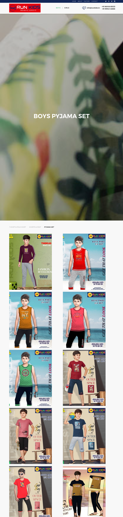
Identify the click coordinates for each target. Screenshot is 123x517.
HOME (74, 1)
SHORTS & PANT (35, 227)
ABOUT (80, 1)
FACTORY (87, 1)
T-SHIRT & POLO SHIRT (17, 227)
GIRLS (66, 8)
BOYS (58, 8)
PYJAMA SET (49, 227)
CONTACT (94, 1)
